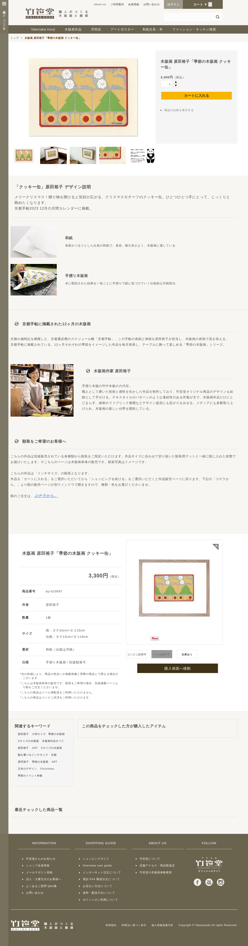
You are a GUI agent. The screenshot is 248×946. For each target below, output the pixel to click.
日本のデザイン (27, 768)
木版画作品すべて (53, 741)
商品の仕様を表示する (179, 110)
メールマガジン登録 (39, 872)
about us (100, 4)
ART (35, 748)
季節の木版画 (40, 761)
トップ (15, 38)
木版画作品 (73, 29)
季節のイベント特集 (30, 775)
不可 (162, 654)
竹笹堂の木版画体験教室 (156, 872)
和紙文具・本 (152, 29)
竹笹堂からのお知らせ (40, 858)
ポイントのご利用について (100, 899)
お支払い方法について (97, 886)
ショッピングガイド (96, 858)
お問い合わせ (151, 4)
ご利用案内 (117, 4)
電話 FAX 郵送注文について (101, 879)
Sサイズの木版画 (28, 741)
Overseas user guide (97, 865)
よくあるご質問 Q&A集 (41, 886)
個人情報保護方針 (162, 925)
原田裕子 (23, 734)
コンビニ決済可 (136, 654)
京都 (54, 754)
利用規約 (111, 925)
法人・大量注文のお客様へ (43, 879)
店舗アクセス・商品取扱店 (157, 865)
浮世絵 (96, 29)
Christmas (47, 768)
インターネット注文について (102, 872)
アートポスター (122, 29)
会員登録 (133, 4)
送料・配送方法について (99, 892)
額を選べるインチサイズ (33, 754)
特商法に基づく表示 (134, 925)
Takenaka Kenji (43, 29)
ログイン (173, 4)
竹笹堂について (150, 858)
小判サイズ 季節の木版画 (48, 734)
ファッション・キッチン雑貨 (194, 29)
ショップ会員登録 (38, 865)
